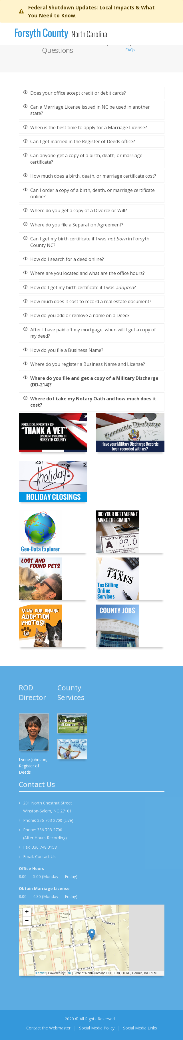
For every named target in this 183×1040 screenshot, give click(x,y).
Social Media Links (140, 1028)
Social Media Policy (96, 1028)
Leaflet (41, 973)
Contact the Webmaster (48, 1028)
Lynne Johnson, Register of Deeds (33, 766)
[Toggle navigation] (160, 35)
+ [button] (27, 912)
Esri (68, 973)
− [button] (27, 921)
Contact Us (45, 856)
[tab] (91, 93)
